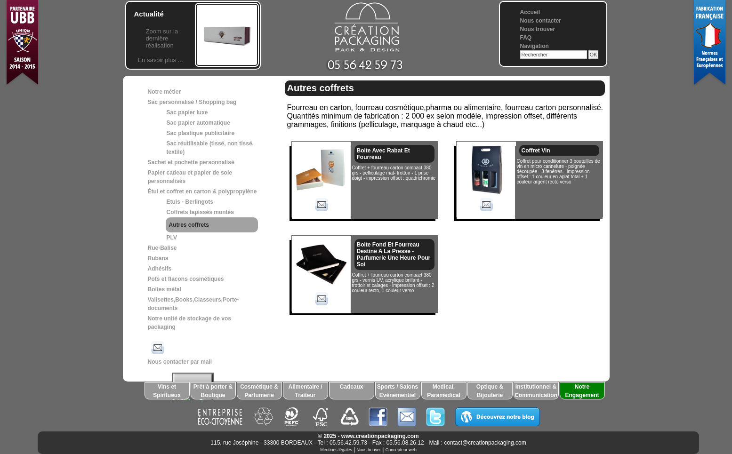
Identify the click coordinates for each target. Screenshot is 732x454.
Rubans (158, 258)
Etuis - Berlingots (190, 202)
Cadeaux (351, 386)
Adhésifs (160, 268)
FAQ (526, 37)
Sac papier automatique (198, 122)
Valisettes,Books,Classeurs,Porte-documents (193, 303)
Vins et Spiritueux (167, 390)
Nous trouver (537, 29)
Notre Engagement (582, 390)
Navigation (534, 46)
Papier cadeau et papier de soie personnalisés (190, 176)
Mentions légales (336, 449)
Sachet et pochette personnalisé (191, 162)
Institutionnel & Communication (536, 390)
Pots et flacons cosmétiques (186, 279)
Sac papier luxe (187, 112)
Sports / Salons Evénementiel (397, 390)
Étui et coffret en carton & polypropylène (202, 191)
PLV (172, 237)
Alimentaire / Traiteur (305, 390)
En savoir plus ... (160, 60)
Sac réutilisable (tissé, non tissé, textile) (210, 147)
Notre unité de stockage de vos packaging (189, 322)
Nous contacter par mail (180, 352)
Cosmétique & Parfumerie (259, 390)
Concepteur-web (401, 449)
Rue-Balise (162, 248)
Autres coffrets (189, 225)
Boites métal (164, 289)
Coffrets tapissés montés (200, 212)
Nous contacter (540, 20)
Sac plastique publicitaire (201, 133)
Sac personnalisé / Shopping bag (192, 102)
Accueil (530, 12)
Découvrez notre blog (497, 416)
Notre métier (164, 91)
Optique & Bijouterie (489, 390)
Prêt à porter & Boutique (213, 390)
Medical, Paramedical (443, 390)
